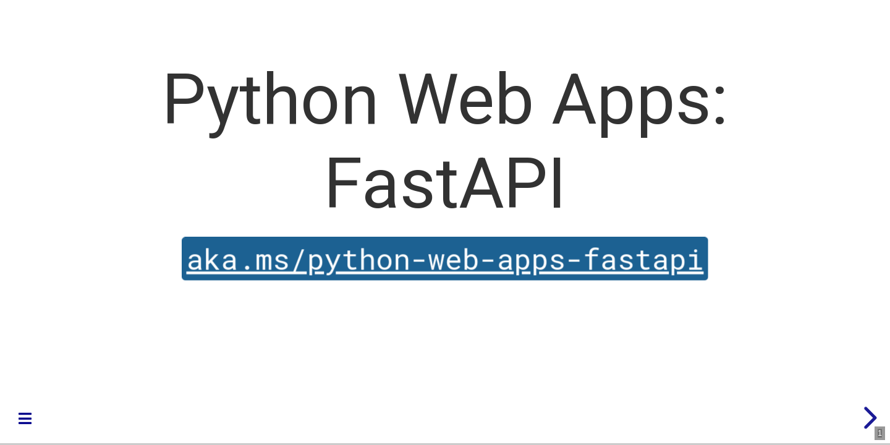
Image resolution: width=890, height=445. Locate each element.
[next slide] (868, 418)
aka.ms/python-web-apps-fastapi (445, 259)
